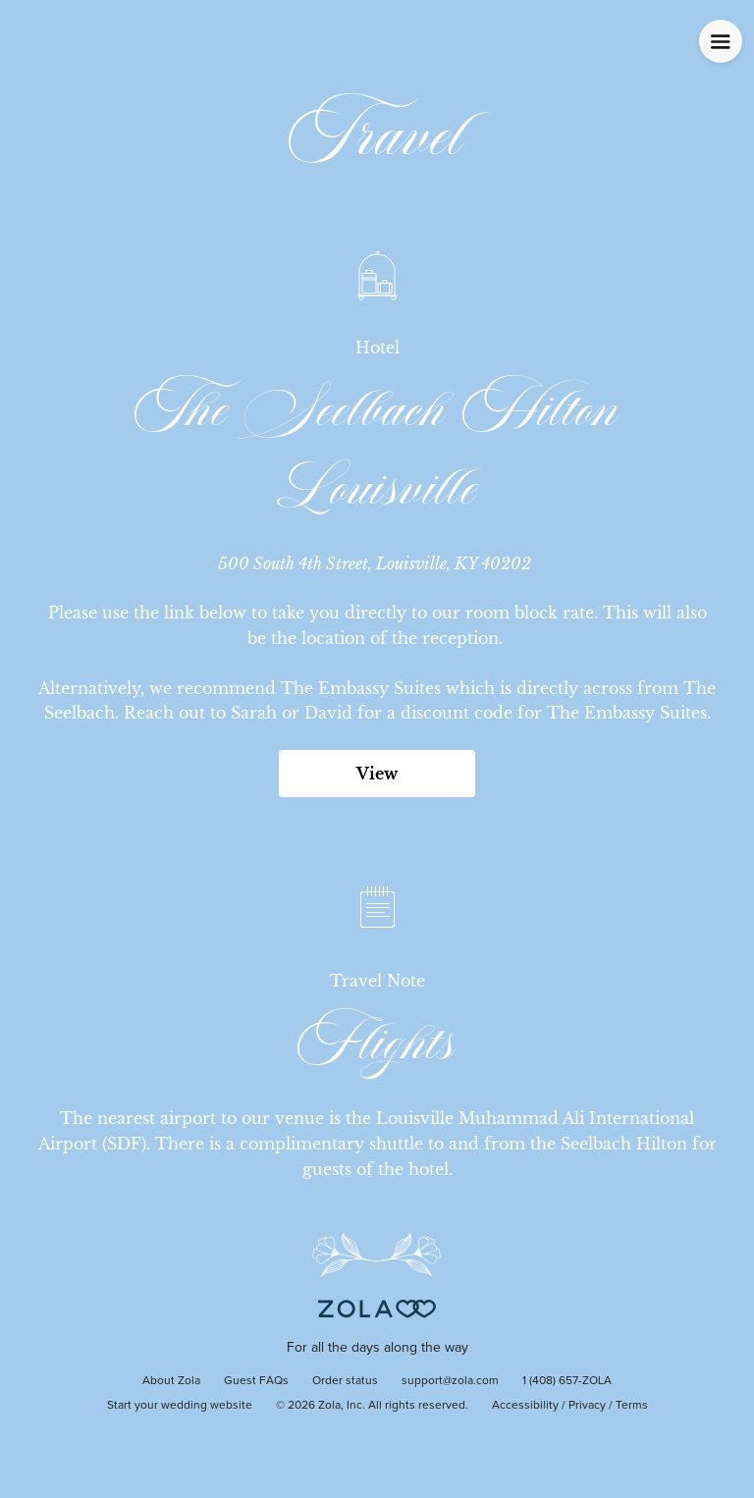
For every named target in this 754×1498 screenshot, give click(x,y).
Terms (632, 1406)
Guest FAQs (256, 1381)
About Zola (171, 1381)
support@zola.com (450, 1381)
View (377, 773)
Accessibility (525, 1406)
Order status (345, 1381)
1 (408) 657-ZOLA (567, 1381)
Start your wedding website (179, 1406)
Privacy (587, 1406)
